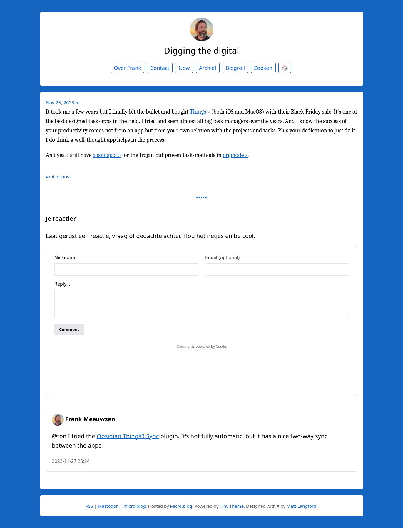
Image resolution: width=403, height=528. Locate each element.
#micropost (58, 176)
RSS (89, 506)
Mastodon (108, 506)
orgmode (233, 155)
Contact (159, 67)
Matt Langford (301, 506)
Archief (207, 67)
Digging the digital (201, 50)
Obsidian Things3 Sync (128, 436)
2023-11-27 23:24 (71, 461)
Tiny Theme (232, 506)
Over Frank (127, 67)
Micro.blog (181, 506)
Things (198, 111)
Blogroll (235, 67)
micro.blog (134, 506)
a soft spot (105, 155)
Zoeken (263, 67)
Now (184, 67)
